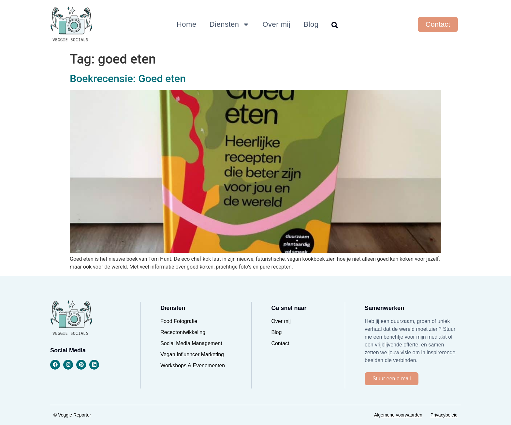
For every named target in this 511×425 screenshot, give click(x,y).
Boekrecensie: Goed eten (128, 78)
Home (187, 24)
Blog (310, 24)
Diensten (230, 24)
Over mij (277, 24)
